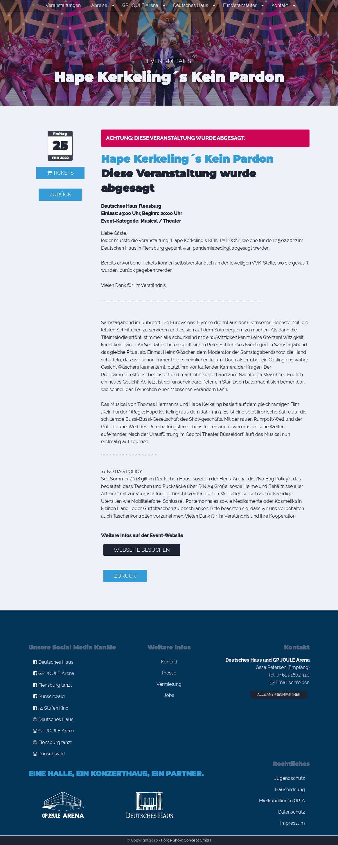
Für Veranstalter (239, 5)
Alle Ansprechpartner (278, 695)
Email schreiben (290, 682)
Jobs (169, 695)
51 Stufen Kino (51, 708)
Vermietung (169, 684)
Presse (169, 673)
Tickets (60, 173)
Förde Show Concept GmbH (186, 840)
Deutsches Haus (191, 5)
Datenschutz (291, 812)
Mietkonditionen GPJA (282, 800)
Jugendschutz (289, 778)
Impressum (292, 823)
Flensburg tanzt (52, 685)
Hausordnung (290, 789)
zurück (60, 194)
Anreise (105, 5)
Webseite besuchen (142, 550)
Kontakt (277, 5)
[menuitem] (68, 5)
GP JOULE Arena (143, 5)
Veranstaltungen (68, 5)
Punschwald (49, 696)
